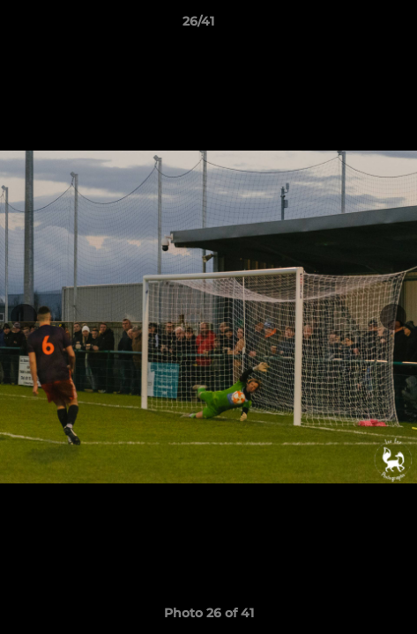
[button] (353, 25)
